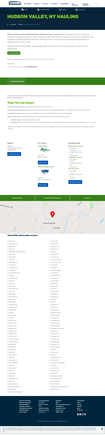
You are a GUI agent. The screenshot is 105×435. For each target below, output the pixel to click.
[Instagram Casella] (82, 416)
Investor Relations (86, 4)
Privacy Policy (60, 411)
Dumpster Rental (24, 411)
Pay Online (43, 163)
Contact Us (42, 413)
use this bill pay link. (31, 68)
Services (45, 3)
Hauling (20, 24)
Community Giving (61, 409)
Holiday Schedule (75, 183)
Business (37, 3)
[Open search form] (97, 3)
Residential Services (25, 403)
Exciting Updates (17, 82)
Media (78, 409)
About (79, 403)
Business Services (24, 405)
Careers (79, 407)
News (57, 403)
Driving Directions (14, 155)
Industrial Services (24, 407)
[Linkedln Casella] (80, 416)
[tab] (16, 82)
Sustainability (64, 3)
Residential (27, 3)
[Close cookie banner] (102, 430)
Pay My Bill (42, 403)
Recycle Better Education (63, 405)
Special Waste (23, 413)
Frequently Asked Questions (52, 199)
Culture (79, 405)
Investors (80, 411)
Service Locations (44, 411)
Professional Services (25, 409)
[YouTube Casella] (85, 416)
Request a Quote (17, 199)
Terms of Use (59, 413)
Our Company (75, 4)
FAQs (40, 407)
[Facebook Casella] (78, 416)
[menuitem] (28, 4)
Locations (54, 3)
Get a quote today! (13, 53)
